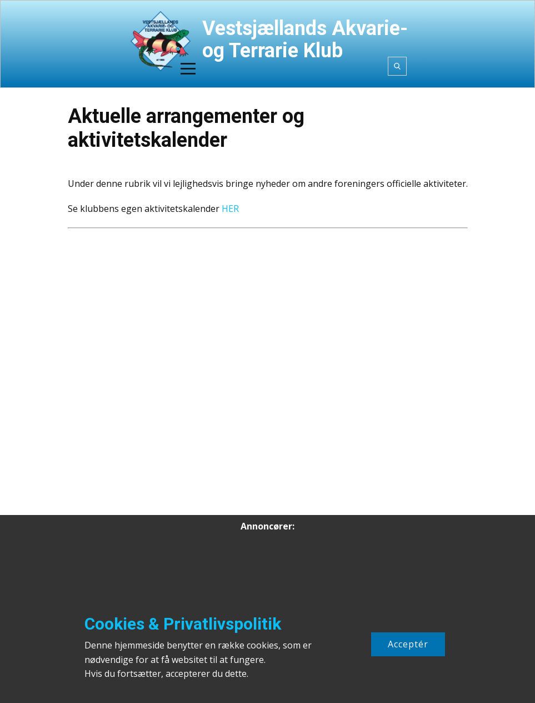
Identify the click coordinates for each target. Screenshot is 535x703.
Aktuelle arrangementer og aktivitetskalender (186, 128)
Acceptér (408, 644)
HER (230, 208)
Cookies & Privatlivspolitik (182, 623)
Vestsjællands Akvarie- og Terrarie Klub (305, 39)
